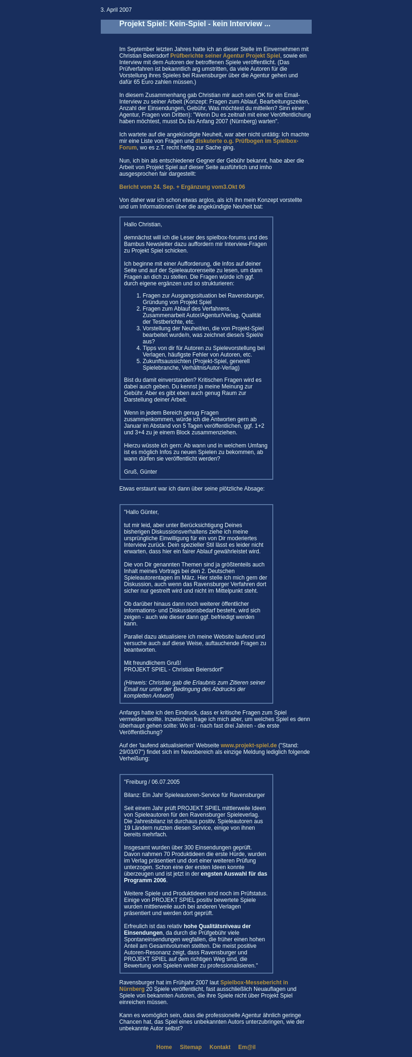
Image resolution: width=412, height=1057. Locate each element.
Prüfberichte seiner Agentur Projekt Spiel (225, 55)
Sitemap (191, 1047)
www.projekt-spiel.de (249, 745)
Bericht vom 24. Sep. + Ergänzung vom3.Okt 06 (182, 187)
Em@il (246, 1047)
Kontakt (220, 1047)
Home (164, 1047)
